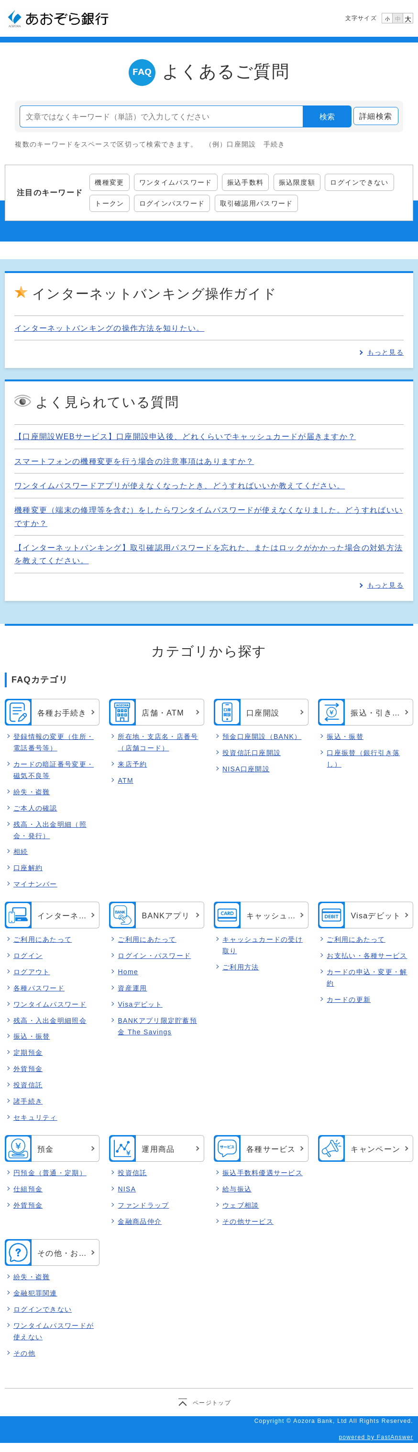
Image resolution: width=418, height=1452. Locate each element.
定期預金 (28, 1053)
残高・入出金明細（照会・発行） (50, 830)
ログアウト (31, 972)
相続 (20, 851)
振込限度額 (297, 182)
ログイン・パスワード (154, 955)
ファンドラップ (143, 1205)
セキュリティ (35, 1117)
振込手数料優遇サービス (262, 1173)
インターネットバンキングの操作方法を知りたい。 (109, 328)
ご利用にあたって (42, 939)
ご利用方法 (240, 967)
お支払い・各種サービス (367, 955)
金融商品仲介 (140, 1221)
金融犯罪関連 (35, 1293)
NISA (127, 1189)
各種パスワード (39, 988)
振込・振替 (345, 736)
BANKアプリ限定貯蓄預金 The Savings (157, 1026)
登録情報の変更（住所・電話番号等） (53, 742)
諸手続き (28, 1101)
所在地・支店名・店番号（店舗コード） (158, 742)
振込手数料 (245, 182)
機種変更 (109, 182)
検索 (327, 117)
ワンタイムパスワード (175, 182)
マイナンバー (35, 884)
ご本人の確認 (35, 808)
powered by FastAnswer (376, 1437)
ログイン (28, 955)
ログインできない (359, 182)
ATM (125, 780)
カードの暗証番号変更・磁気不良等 (53, 769)
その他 (24, 1353)
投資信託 (28, 1085)
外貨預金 (28, 1069)
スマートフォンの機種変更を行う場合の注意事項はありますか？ (134, 461)
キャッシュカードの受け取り (262, 945)
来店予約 (132, 764)
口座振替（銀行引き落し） (363, 758)
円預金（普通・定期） (50, 1173)
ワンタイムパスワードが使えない (53, 1331)
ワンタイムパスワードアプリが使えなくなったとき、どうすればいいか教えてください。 (179, 486)
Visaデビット (140, 1004)
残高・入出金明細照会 (50, 1020)
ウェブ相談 (240, 1205)
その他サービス (248, 1221)
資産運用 (132, 988)
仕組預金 (28, 1189)
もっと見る (385, 352)
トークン (109, 203)
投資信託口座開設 (251, 753)
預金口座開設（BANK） (261, 736)
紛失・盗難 (31, 792)
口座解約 (28, 868)
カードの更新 (349, 999)
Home (128, 972)
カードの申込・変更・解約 (367, 977)
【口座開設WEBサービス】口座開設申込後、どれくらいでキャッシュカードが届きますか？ (185, 436)
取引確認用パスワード (256, 203)
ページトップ (212, 1402)
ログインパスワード (172, 203)
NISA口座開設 (246, 769)
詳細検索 (375, 116)
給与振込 (237, 1189)
